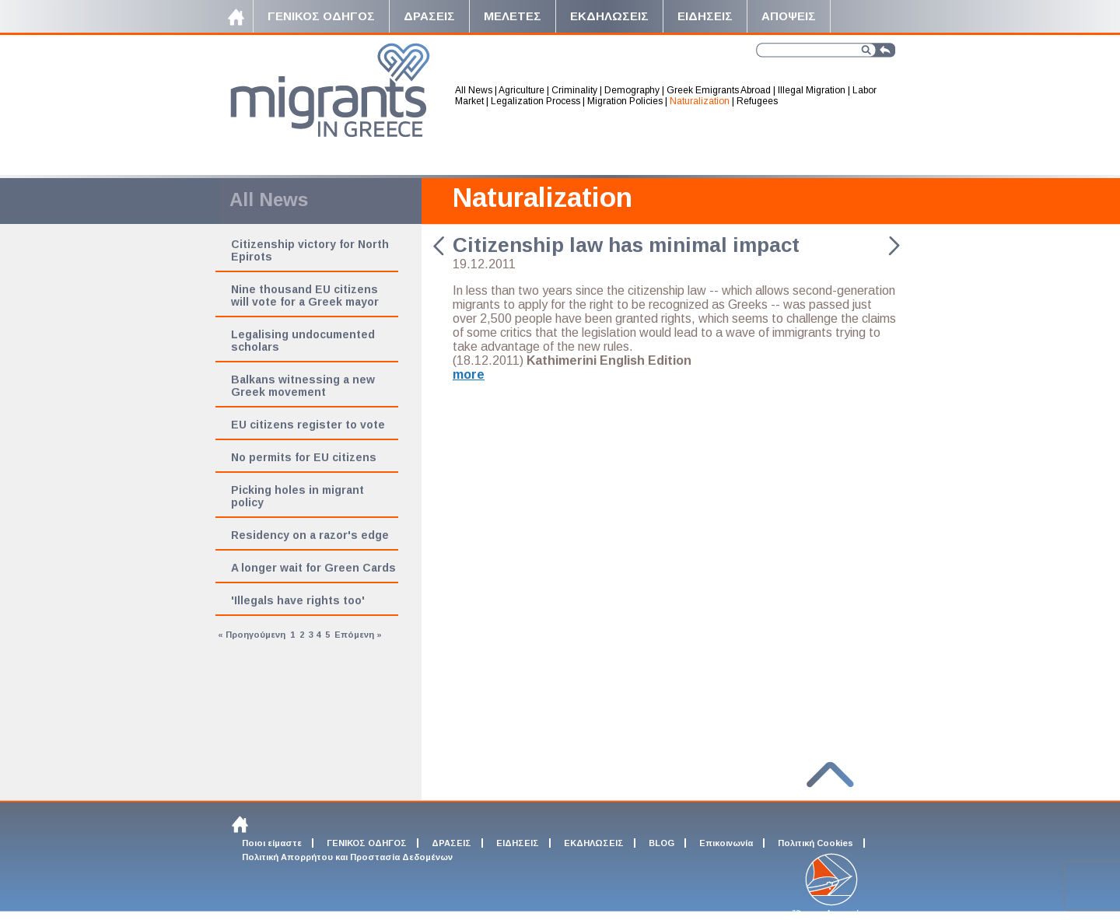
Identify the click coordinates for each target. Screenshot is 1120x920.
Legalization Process (535, 101)
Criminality (574, 90)
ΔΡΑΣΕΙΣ (451, 843)
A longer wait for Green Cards (313, 567)
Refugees (757, 101)
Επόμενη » (358, 634)
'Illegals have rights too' (298, 600)
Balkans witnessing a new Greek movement (303, 385)
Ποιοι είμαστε (272, 843)
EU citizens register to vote (308, 424)
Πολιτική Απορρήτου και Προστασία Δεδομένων (347, 857)
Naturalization (700, 101)
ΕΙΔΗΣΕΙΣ (517, 843)
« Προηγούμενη (251, 634)
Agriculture (521, 90)
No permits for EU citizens (303, 457)
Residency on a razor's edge (310, 535)
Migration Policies (625, 101)
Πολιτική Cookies (815, 843)
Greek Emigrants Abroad (719, 90)
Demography (632, 90)
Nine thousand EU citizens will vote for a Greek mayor (305, 295)
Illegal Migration (811, 90)
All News (473, 90)
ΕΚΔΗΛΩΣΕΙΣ (594, 843)
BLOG (661, 843)
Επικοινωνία (726, 843)
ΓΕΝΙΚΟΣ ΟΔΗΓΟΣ (367, 843)
